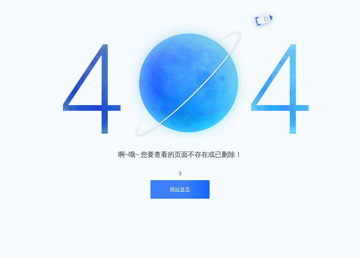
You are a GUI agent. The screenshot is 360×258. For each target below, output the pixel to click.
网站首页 (180, 189)
